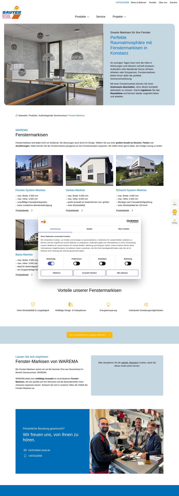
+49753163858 (120, 2)
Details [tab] (89, 229)
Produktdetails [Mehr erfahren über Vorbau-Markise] (74, 210)
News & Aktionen (136, 2)
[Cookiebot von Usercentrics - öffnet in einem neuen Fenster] (128, 221)
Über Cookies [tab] (123, 229)
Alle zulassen (122, 273)
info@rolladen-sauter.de (39, 450)
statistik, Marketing (129, 363)
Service (100, 16)
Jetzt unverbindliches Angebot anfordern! (89, 335)
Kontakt (150, 2)
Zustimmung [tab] (55, 229)
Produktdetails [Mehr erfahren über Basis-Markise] (24, 274)
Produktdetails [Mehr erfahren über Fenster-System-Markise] (24, 210)
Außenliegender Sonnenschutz (53, 115)
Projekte (118, 16)
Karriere (171, 2)
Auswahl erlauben (89, 273)
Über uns (161, 2)
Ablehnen (57, 273)
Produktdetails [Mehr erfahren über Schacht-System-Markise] (124, 210)
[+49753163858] (174, 203)
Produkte (80, 16)
